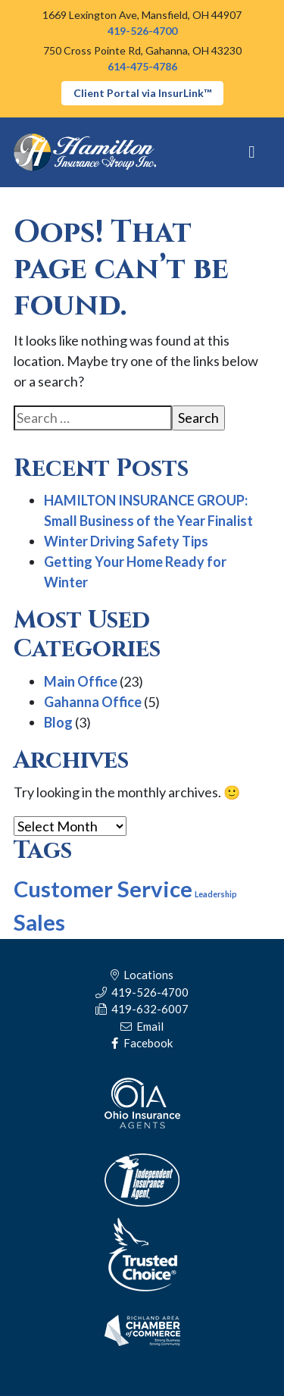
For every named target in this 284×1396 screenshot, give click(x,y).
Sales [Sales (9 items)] (39, 922)
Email (142, 1026)
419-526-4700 (142, 30)
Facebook (142, 1043)
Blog (58, 722)
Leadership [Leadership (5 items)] (216, 894)
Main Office (80, 681)
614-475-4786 (142, 66)
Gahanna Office (93, 701)
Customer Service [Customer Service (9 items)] (103, 888)
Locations (142, 974)
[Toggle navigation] (252, 152)
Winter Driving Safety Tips (126, 541)
